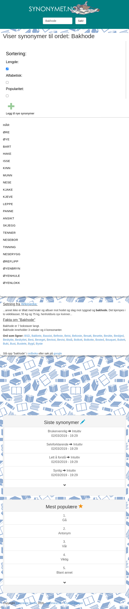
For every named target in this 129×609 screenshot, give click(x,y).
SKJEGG (9, 225)
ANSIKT (8, 218)
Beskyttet (20, 339)
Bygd (31, 343)
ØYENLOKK (11, 282)
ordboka (32, 353)
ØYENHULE (11, 275)
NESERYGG (12, 254)
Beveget (40, 339)
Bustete (21, 343)
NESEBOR (10, 239)
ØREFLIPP (10, 261)
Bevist (61, 339)
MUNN (7, 175)
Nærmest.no (53, 603)
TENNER (9, 232)
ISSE (6, 161)
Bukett (121, 339)
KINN (6, 168)
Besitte (108, 335)
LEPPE (8, 204)
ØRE (6, 132)
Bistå (69, 339)
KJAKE (8, 189)
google (58, 353)
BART (7, 146)
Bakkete (37, 335)
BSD (27, 335)
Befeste (58, 335)
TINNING (9, 247)
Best (31, 339)
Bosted (99, 339)
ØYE (6, 139)
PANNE (8, 211)
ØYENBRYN (11, 268)
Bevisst (51, 339)
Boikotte (89, 339)
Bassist (47, 335)
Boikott (78, 339)
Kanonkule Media (27, 603)
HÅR (6, 125)
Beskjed (119, 335)
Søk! (81, 20)
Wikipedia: (29, 304)
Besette (97, 335)
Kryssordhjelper (73, 603)
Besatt (88, 335)
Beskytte (8, 339)
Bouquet (111, 339)
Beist (67, 335)
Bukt (5, 343)
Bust (13, 343)
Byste (39, 343)
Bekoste (77, 335)
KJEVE (8, 196)
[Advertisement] (32, 385)
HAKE (7, 153)
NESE (7, 182)
